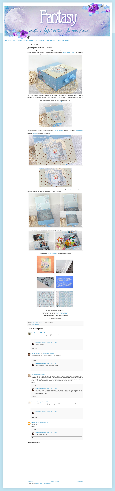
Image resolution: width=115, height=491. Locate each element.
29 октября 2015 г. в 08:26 (51, 411)
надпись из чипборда (46, 132)
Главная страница (10, 40)
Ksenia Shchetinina (40, 342)
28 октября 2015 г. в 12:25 (51, 342)
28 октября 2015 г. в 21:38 (42, 422)
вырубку (61, 130)
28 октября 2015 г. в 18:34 (42, 402)
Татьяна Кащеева (36, 353)
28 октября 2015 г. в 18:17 (51, 363)
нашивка (35, 133)
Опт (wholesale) (51, 40)
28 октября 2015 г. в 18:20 (51, 388)
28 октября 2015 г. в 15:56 (48, 353)
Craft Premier (71, 189)
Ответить (34, 337)
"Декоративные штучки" (68, 52)
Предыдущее (80, 481)
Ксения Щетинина (69, 50)
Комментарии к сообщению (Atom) (43, 483)
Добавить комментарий (34, 442)
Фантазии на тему (35, 324)
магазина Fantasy (52, 253)
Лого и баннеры (40, 40)
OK (32, 374)
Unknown (34, 402)
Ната (33, 332)
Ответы (34, 340)
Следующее (31, 481)
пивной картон (62, 101)
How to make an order (63, 40)
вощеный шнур (36, 132)
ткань (56, 130)
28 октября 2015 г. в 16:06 (39, 374)
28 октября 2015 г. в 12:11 (40, 332)
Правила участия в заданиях (25, 40)
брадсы (55, 132)
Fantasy (33, 422)
